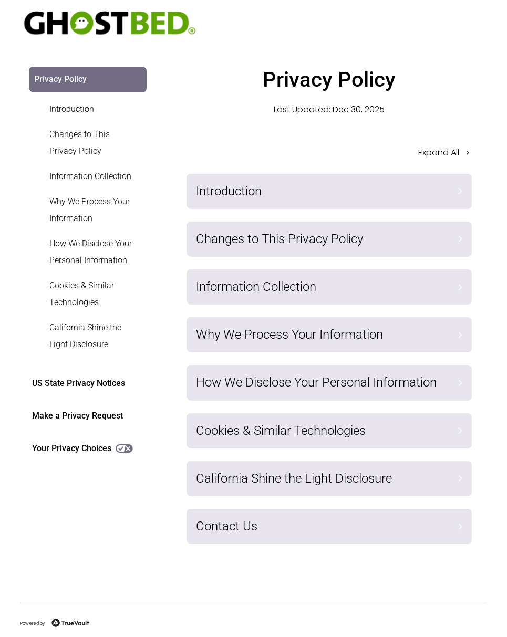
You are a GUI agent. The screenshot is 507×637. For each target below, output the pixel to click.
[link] (81, 109)
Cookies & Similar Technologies (81, 293)
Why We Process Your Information (89, 209)
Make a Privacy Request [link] (77, 416)
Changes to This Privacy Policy (79, 142)
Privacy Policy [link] (60, 79)
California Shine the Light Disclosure (85, 335)
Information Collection (90, 176)
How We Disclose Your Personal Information (90, 251)
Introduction (71, 109)
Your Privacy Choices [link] (82, 448)
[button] (329, 156)
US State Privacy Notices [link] (78, 383)
